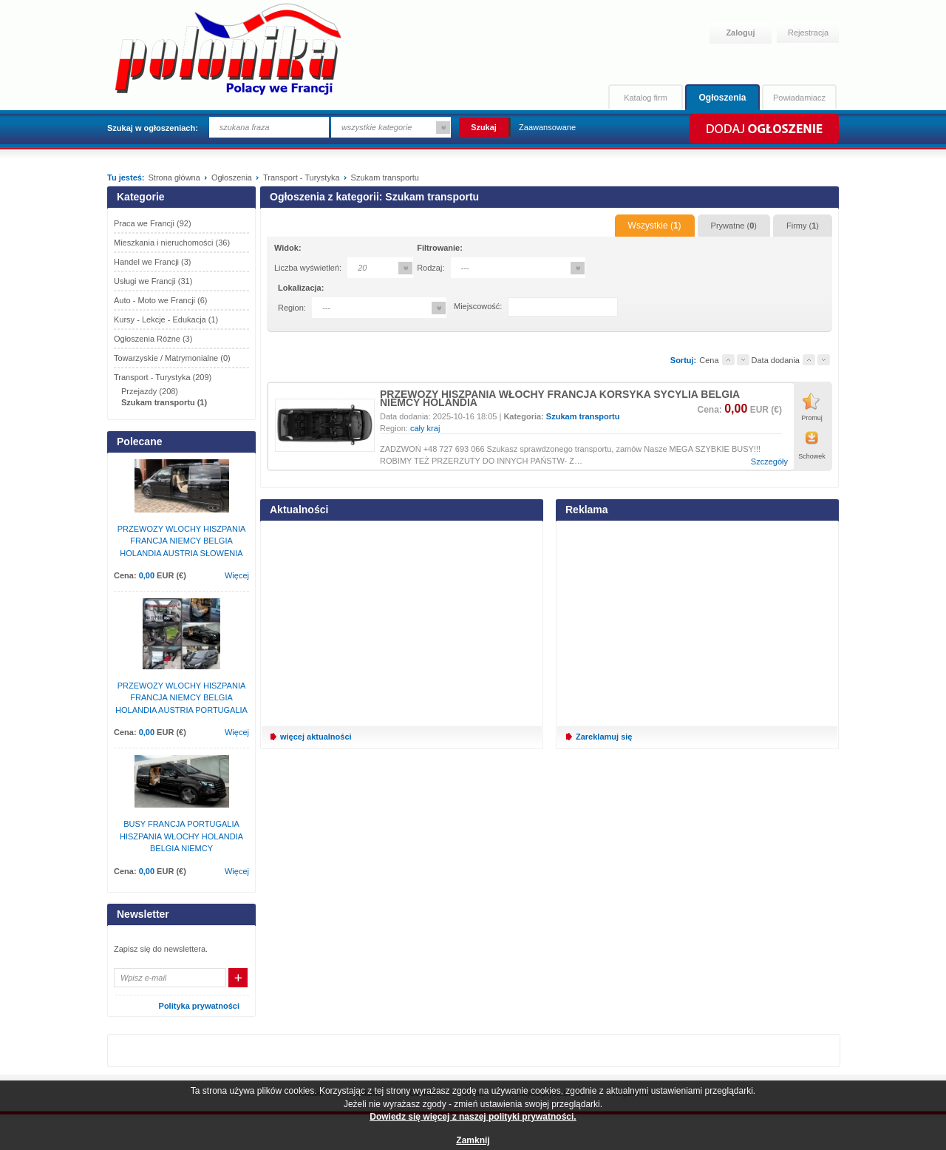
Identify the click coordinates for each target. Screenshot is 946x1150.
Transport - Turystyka (162, 377)
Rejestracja (808, 32)
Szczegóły (769, 462)
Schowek (812, 456)
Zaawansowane (547, 127)
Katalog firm (645, 97)
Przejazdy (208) (149, 391)
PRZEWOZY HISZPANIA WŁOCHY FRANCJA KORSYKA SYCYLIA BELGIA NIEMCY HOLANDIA (560, 398)
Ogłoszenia (722, 97)
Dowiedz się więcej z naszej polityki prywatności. (473, 1117)
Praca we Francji (152, 223)
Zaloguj (740, 32)
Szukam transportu (583, 416)
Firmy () (802, 225)
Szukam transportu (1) (164, 402)
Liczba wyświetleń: (307, 267)
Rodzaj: (430, 267)
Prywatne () (734, 225)
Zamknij (472, 1140)
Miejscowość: (478, 306)
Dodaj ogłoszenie (763, 128)
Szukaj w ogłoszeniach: (152, 128)
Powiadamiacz (799, 97)
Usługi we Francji (153, 281)
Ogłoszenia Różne (153, 338)
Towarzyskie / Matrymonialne (172, 358)
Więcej (237, 575)
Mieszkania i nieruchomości (172, 242)
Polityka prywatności (199, 1005)
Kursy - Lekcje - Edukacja (166, 319)
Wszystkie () (654, 225)
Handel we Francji (152, 261)
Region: (292, 307)
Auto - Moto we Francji (161, 300)
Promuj (812, 418)
